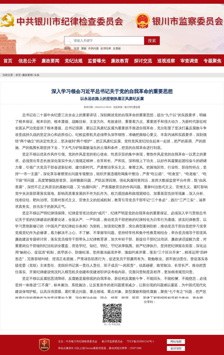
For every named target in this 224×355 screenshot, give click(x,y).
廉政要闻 (50, 60)
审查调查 (189, 60)
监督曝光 (97, 60)
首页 (7, 60)
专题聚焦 (212, 60)
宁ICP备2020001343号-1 (140, 341)
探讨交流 (143, 60)
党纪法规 (74, 60)
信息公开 (27, 60)
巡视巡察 (166, 60)
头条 (36, 75)
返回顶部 (176, 348)
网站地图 (176, 341)
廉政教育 (120, 60)
